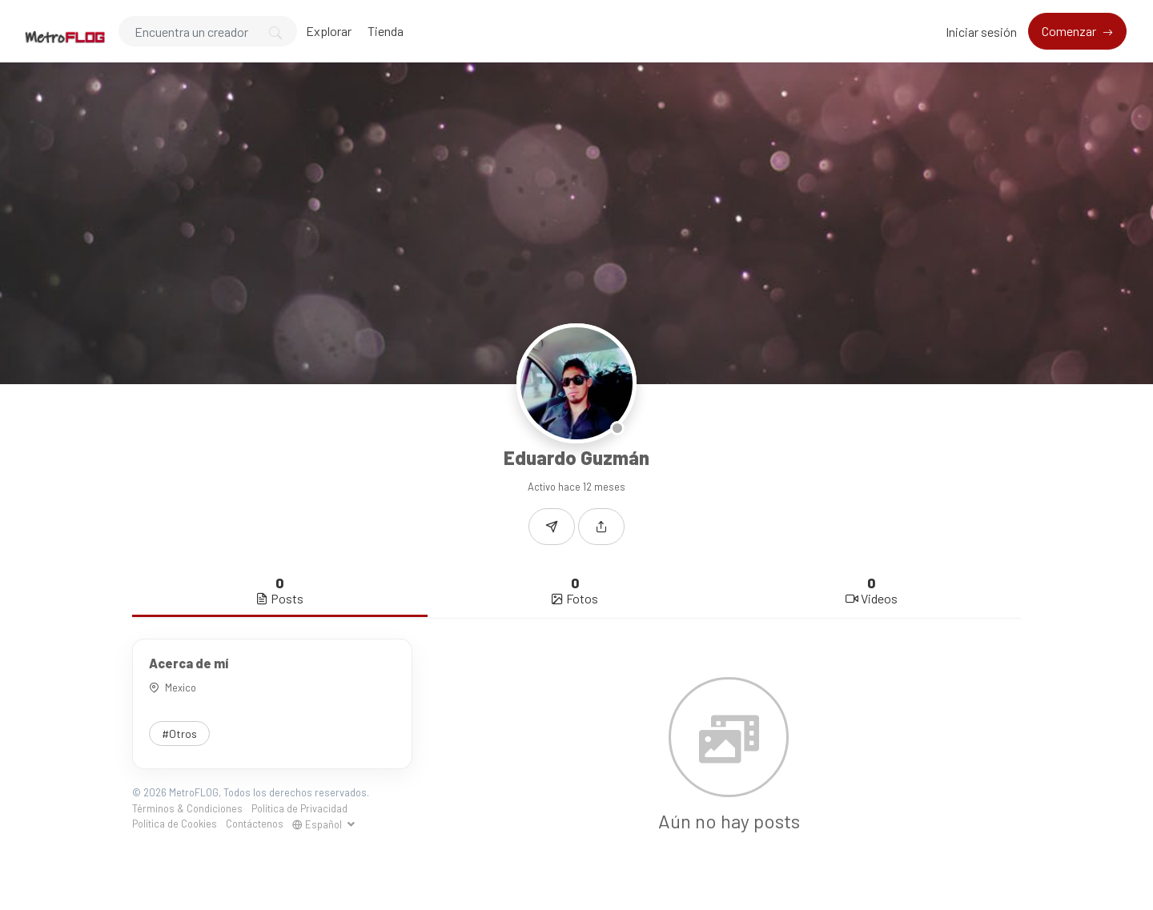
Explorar (329, 30)
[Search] (208, 31)
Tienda (386, 30)
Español (318, 824)
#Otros (179, 733)
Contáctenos (254, 823)
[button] (601, 526)
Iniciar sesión (981, 31)
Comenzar (1070, 30)
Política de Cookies (174, 823)
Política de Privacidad (299, 808)
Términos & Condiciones (187, 808)
